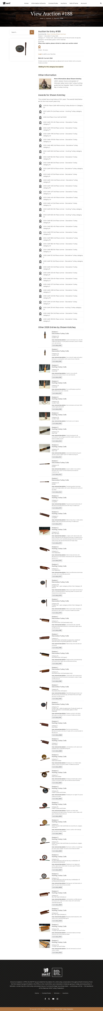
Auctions (64, 3)
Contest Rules (53, 3)
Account (84, 3)
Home (26, 3)
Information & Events (38, 3)
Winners (56, 993)
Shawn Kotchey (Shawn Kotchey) (56, 34)
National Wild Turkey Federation (63, 1009)
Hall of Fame (74, 3)
